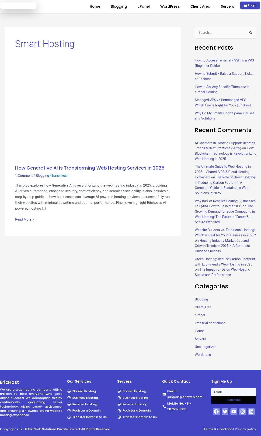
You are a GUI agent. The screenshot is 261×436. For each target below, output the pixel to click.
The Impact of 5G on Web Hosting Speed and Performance (223, 273)
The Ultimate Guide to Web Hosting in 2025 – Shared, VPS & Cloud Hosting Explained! (224, 171)
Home (95, 6)
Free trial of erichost (210, 327)
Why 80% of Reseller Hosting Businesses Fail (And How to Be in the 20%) (224, 205)
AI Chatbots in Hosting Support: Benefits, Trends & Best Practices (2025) (220, 148)
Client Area (200, 6)
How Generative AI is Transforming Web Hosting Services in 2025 (89, 168)
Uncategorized (206, 350)
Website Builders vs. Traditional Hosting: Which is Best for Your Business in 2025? (219, 234)
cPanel (144, 6)
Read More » (25, 219)
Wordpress (203, 358)
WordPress (170, 6)
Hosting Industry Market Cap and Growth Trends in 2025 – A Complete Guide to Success (225, 245)
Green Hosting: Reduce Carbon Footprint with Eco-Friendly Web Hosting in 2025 (219, 263)
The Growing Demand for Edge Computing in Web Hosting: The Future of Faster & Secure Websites (225, 216)
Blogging (119, 6)
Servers (227, 6)
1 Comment (24, 176)
